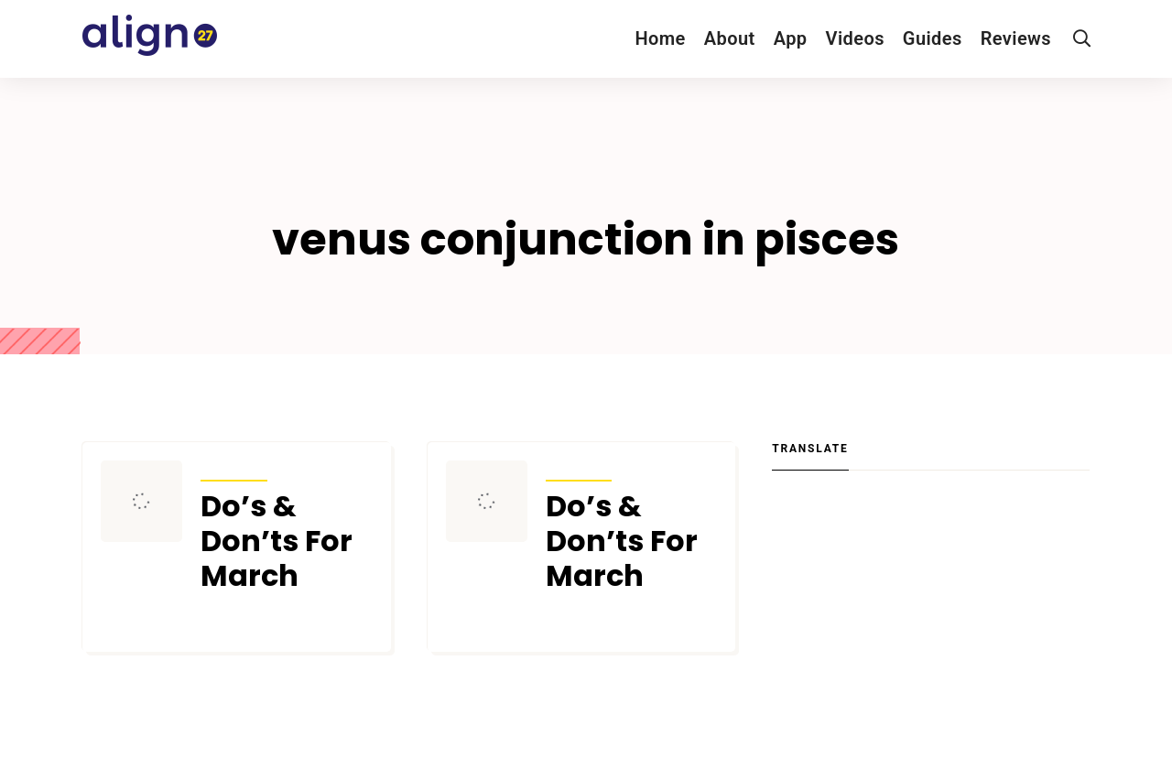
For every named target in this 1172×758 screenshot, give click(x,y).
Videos (855, 38)
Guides (932, 38)
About (729, 38)
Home (660, 38)
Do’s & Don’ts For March (277, 541)
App (791, 38)
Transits (234, 468)
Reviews (1016, 38)
